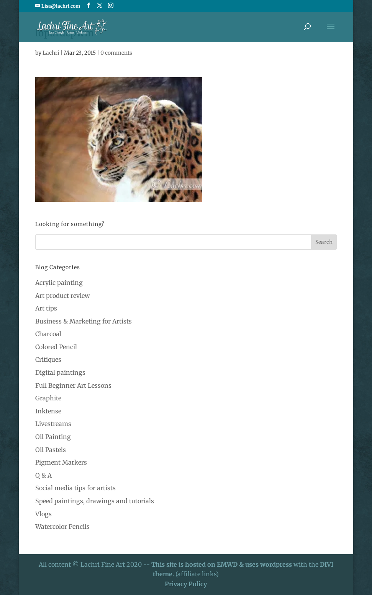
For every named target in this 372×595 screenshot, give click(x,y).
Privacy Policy (186, 584)
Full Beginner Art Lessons (73, 385)
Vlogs (43, 514)
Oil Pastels (50, 450)
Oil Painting (53, 437)
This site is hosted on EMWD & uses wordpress (221, 564)
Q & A (43, 475)
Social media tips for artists (75, 488)
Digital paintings (60, 372)
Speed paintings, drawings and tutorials (94, 501)
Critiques (48, 359)
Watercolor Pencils (62, 526)
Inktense (48, 411)
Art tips (46, 308)
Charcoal (48, 334)
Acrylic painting (59, 282)
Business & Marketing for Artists (83, 321)
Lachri (51, 52)
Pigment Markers (61, 462)
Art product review (62, 295)
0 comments (116, 52)
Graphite (48, 398)
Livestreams (53, 424)
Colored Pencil (56, 347)
